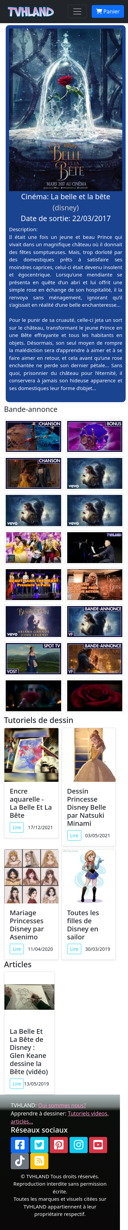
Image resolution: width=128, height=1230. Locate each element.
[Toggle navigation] (77, 11)
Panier (108, 11)
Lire (17, 827)
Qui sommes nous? (62, 1105)
